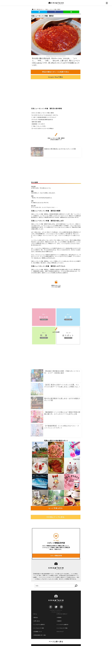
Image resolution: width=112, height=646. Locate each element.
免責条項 (59, 620)
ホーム (35, 613)
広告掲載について (37, 631)
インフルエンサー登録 (62, 628)
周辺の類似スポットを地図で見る (55, 72)
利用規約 (59, 617)
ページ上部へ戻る (56, 641)
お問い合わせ (36, 620)
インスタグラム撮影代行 (62, 624)
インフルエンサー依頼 (38, 628)
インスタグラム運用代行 (39, 624)
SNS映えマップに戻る (56, 517)
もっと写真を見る (55, 508)
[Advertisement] (56, 93)
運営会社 (35, 617)
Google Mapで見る (55, 77)
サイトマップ (60, 631)
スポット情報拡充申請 (56, 575)
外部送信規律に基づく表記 (39, 635)
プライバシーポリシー (62, 613)
